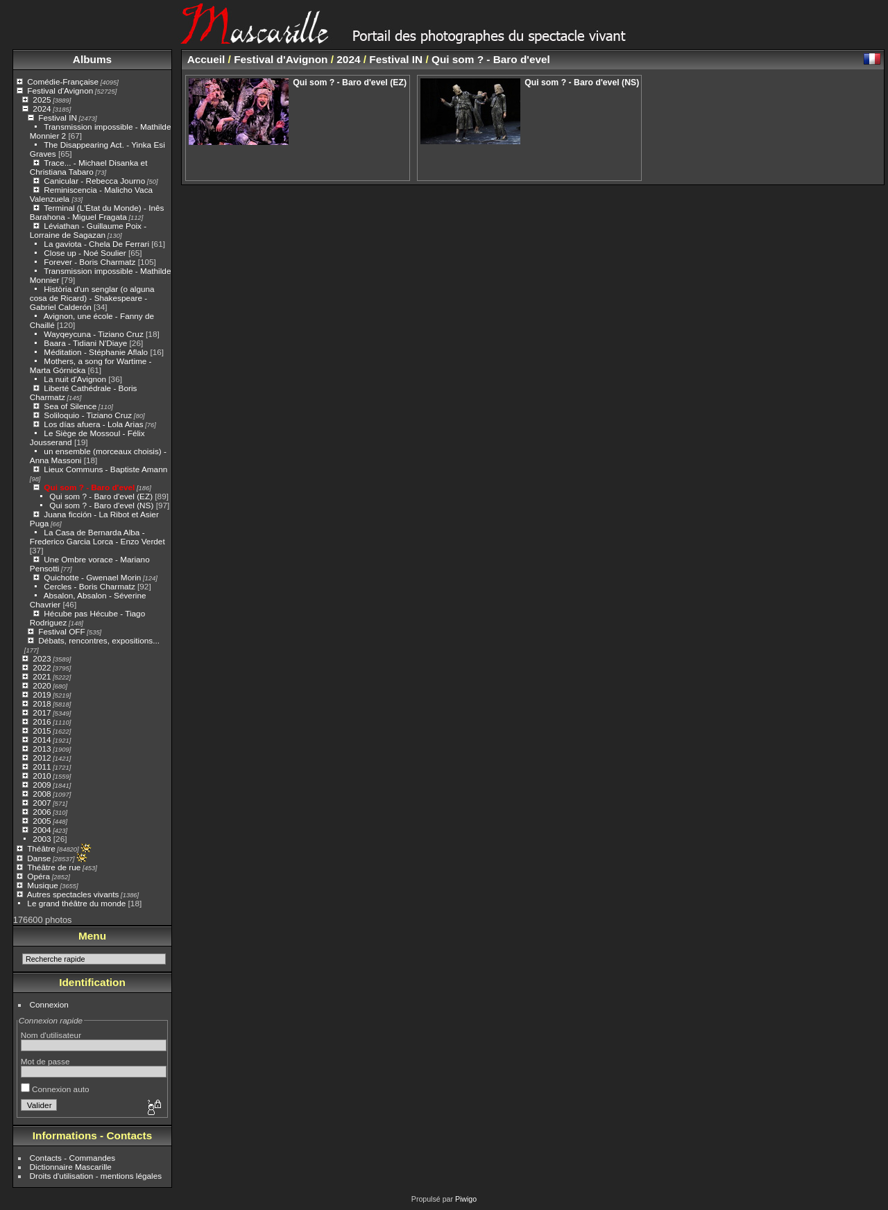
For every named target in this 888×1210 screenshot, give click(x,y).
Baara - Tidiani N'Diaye (85, 342)
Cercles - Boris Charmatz (89, 586)
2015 (42, 730)
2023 (42, 658)
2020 (42, 685)
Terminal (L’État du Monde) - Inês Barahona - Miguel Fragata (97, 212)
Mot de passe (45, 1061)
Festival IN (57, 117)
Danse (39, 858)
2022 (42, 667)
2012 (42, 757)
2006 (42, 811)
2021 (42, 676)
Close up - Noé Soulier (85, 252)
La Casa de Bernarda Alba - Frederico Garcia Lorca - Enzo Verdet (97, 537)
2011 (42, 766)
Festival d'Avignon (60, 90)
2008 (42, 793)
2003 (42, 838)
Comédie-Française (63, 81)
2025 (42, 99)
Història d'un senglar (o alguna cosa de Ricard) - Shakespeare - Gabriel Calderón (92, 297)
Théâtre (41, 848)
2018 (42, 703)
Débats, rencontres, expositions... (99, 640)
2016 (42, 721)
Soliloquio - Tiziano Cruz (88, 415)
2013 (42, 748)
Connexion (49, 1004)
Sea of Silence (70, 405)
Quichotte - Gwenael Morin (92, 577)
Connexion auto (55, 1089)
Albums (92, 59)
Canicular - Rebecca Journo (94, 180)
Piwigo (466, 1199)
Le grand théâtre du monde (76, 903)
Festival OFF (61, 631)
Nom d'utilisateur (51, 1034)
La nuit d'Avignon (75, 378)
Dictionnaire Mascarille (71, 1166)
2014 (42, 739)
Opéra (38, 876)
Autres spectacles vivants (73, 894)
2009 (42, 784)
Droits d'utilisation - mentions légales (96, 1175)
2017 (42, 712)
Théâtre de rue (53, 867)
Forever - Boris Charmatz (89, 261)
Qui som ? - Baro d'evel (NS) (101, 505)
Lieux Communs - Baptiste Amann (105, 469)
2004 (42, 829)
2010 (42, 775)
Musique (42, 885)
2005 (42, 820)
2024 (42, 108)
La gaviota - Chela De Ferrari (96, 243)
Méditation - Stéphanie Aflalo (96, 351)
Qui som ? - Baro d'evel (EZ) (101, 496)
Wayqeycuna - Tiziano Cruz (93, 333)
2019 (42, 694)
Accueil (206, 59)
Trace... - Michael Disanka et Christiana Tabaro (89, 167)
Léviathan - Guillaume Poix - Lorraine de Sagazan (88, 230)
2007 (42, 802)
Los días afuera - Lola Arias (93, 424)
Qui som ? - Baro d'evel (89, 487)
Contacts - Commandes (73, 1157)
